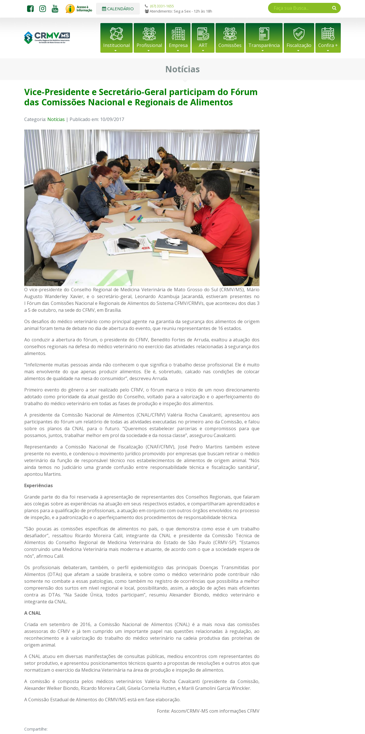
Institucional (116, 45)
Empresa (178, 45)
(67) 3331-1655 (162, 6)
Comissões (230, 45)
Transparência (264, 45)
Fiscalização (299, 45)
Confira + (328, 45)
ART (203, 45)
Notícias (56, 119)
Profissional (149, 45)
